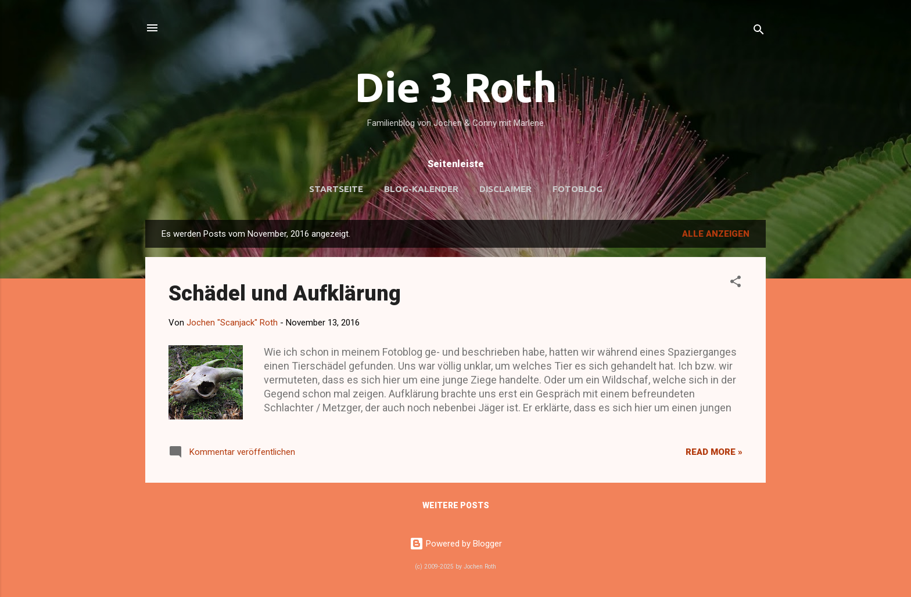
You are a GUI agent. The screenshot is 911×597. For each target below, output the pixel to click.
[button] (736, 283)
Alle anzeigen (715, 234)
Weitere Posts (455, 505)
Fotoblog (577, 189)
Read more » (714, 452)
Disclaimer (505, 189)
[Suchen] (759, 31)
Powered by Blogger (456, 543)
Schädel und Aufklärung (284, 293)
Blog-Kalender (421, 189)
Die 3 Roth (455, 87)
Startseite (336, 189)
